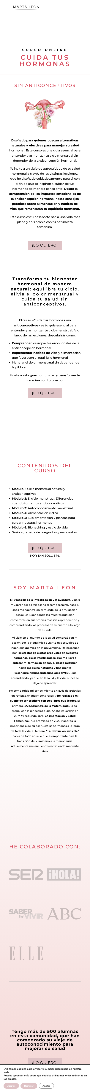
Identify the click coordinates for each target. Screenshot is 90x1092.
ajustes (12, 1079)
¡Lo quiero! (45, 245)
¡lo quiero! (45, 548)
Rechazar (29, 1085)
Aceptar (11, 1085)
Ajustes (46, 1085)
